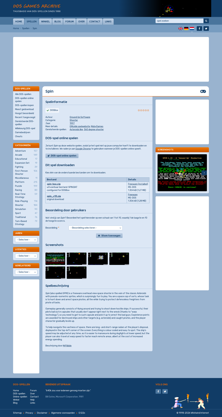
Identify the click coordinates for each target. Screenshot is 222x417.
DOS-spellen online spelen (24, 100)
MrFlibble (67, 345)
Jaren (18, 233)
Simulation (26, 209)
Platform (26, 182)
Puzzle (26, 186)
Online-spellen (20, 396)
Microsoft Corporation (67, 396)
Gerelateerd (23, 265)
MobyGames (97, 126)
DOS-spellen (21, 384)
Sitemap (17, 413)
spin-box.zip (54, 184)
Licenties (20, 249)
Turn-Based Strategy (26, 223)
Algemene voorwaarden (63, 413)
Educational (26, 159)
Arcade (26, 155)
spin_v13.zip (54, 196)
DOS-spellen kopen (24, 105)
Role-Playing (26, 201)
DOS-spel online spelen (63, 155)
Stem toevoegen (110, 235)
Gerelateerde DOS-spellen (24, 123)
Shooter (74, 120)
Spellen (32, 21)
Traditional (26, 217)
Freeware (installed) (138, 184)
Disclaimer (42, 413)
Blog (57, 21)
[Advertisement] (111, 45)
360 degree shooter (94, 129)
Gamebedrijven (22, 132)
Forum (69, 21)
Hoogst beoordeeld (24, 113)
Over (81, 21)
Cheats (18, 136)
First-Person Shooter (26, 172)
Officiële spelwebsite (80, 126)
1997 (72, 123)
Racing (26, 190)
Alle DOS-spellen (23, 94)
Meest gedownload (24, 109)
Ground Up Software (80, 117)
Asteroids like (76, 129)
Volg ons (162, 384)
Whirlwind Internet (200, 413)
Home (18, 21)
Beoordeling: (52, 228)
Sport (26, 213)
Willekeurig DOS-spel (25, 128)
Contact (94, 21)
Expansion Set (26, 163)
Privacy (29, 413)
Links (108, 21)
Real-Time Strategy (26, 195)
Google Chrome (83, 148)
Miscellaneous (26, 178)
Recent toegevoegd (25, 117)
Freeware (133, 194)
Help (32, 400)
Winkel (45, 21)
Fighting (26, 167)
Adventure (26, 151)
